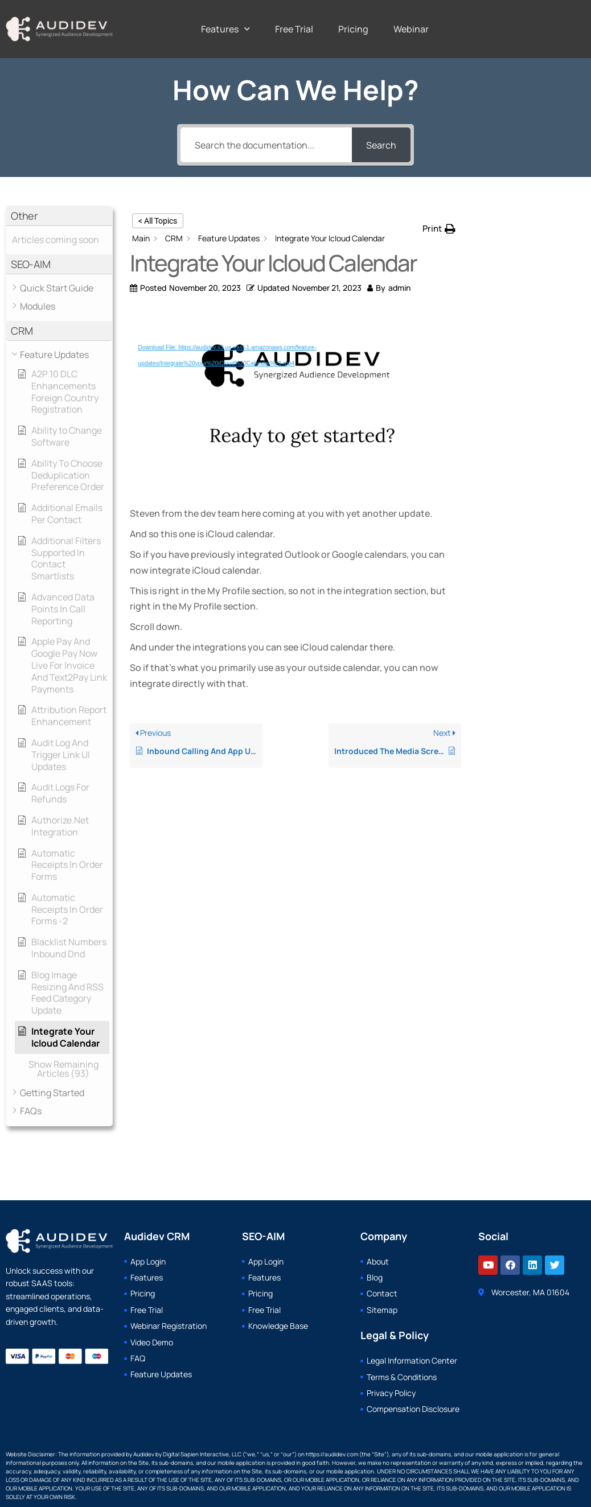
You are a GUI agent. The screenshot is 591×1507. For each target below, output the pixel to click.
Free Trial (294, 29)
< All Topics (157, 220)
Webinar (411, 29)
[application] (296, 403)
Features (225, 29)
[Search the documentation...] (265, 144)
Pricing (353, 29)
